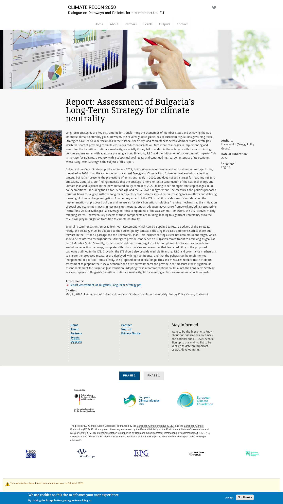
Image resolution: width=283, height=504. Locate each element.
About (114, 24)
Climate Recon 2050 (92, 7)
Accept (229, 498)
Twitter (213, 6)
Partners (131, 24)
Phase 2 (129, 375)
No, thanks (245, 497)
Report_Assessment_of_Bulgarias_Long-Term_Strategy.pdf (105, 285)
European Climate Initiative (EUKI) (155, 426)
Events (147, 24)
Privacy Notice (130, 333)
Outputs (164, 24)
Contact (182, 24)
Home (99, 24)
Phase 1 (154, 375)
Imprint (126, 329)
